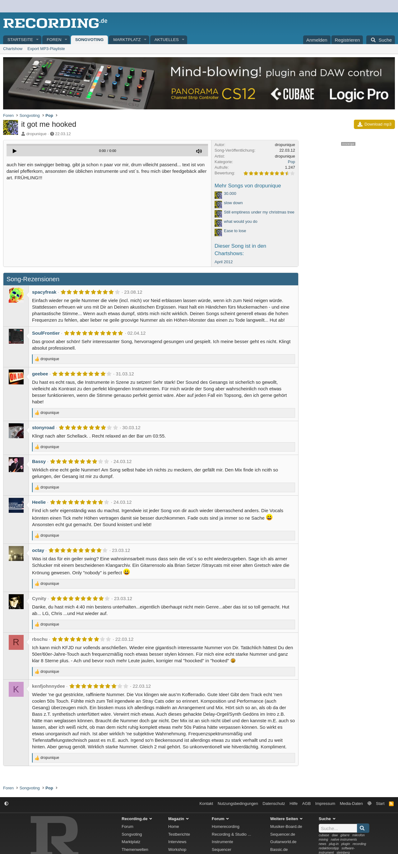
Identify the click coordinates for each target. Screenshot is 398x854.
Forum (127, 826)
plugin (345, 844)
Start (380, 803)
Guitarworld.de (283, 841)
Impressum (325, 803)
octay (38, 550)
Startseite (20, 39)
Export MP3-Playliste (46, 48)
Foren (54, 39)
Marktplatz (127, 39)
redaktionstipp (329, 848)
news (322, 844)
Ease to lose (235, 230)
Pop (291, 161)
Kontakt (206, 803)
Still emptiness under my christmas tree (259, 212)
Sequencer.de (282, 834)
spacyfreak (44, 292)
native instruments (344, 839)
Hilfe (293, 803)
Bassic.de (279, 849)
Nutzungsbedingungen (238, 803)
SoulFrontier (46, 333)
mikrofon (358, 835)
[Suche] (380, 39)
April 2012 (224, 261)
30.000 (230, 193)
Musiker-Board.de (286, 826)
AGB (306, 803)
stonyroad (43, 427)
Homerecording (225, 826)
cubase (324, 835)
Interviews (177, 841)
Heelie (39, 502)
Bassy (39, 461)
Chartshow (12, 48)
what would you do (240, 221)
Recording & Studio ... (231, 834)
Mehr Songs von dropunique (248, 186)
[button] (38, 39)
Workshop (177, 849)
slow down (233, 202)
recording (359, 844)
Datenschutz (274, 803)
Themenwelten (135, 849)
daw (335, 835)
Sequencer (221, 849)
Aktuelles (167, 39)
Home (173, 826)
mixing (323, 839)
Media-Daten (351, 803)
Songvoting (89, 39)
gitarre (344, 835)
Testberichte (179, 834)
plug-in (334, 844)
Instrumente (222, 841)
